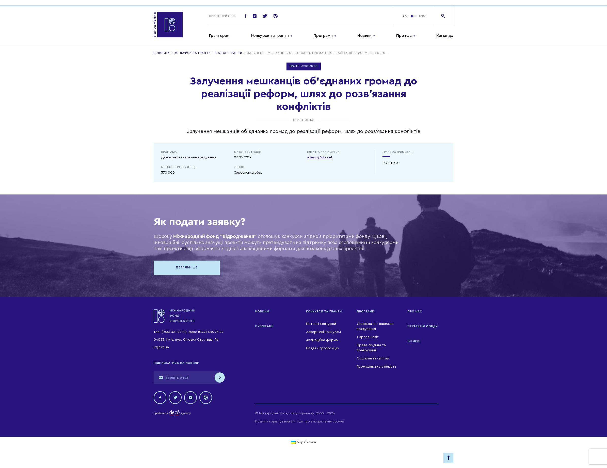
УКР (406, 16)
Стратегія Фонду (423, 326)
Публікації (264, 326)
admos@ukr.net (319, 157)
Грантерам (219, 36)
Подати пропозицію (322, 348)
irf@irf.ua (161, 347)
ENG (422, 16)
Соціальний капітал (373, 358)
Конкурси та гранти (270, 36)
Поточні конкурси (321, 324)
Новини (364, 36)
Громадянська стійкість (376, 366)
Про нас (404, 36)
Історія (414, 341)
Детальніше (187, 267)
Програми (322, 36)
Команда (444, 36)
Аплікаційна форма (322, 340)
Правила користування (272, 421)
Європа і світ (368, 337)
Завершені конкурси (323, 332)
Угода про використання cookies (318, 421)
